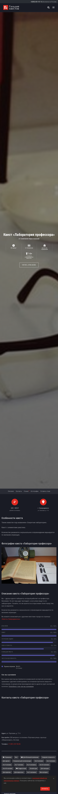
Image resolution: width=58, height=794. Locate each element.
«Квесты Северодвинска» (11, 619)
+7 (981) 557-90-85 (14, 744)
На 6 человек (51, 761)
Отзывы (26, 491)
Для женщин (45, 768)
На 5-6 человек (44, 765)
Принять (45, 789)
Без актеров (43, 772)
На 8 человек (39, 761)
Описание (11, 491)
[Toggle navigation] (53, 7)
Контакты (19, 491)
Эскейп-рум (33, 768)
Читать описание (29, 265)
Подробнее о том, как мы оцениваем (21, 686)
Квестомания (34, 239)
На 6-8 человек (7, 768)
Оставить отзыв (45, 491)
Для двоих (6, 761)
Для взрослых (18, 772)
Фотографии (34, 491)
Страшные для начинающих (22, 761)
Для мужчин (7, 772)
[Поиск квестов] (48, 7)
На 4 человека (31, 765)
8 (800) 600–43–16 (36, 2)
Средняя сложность (48, 757)
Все (16, 757)
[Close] (53, 778)
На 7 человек (19, 765)
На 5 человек (7, 765)
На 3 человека (31, 772)
